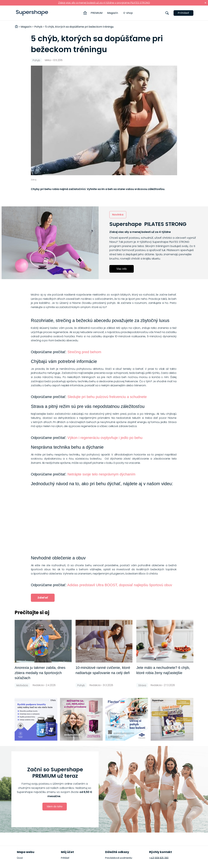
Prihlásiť (183, 13)
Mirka (48, 60)
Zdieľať (43, 598)
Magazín (112, 13)
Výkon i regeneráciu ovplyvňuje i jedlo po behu (105, 438)
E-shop (128, 13)
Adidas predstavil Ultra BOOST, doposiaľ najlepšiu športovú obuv (119, 585)
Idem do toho (54, 806)
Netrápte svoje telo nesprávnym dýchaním (101, 474)
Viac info (122, 268)
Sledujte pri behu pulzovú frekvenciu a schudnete (107, 397)
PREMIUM (96, 13)
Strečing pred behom (84, 352)
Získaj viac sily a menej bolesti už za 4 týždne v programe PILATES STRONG (104, 3)
